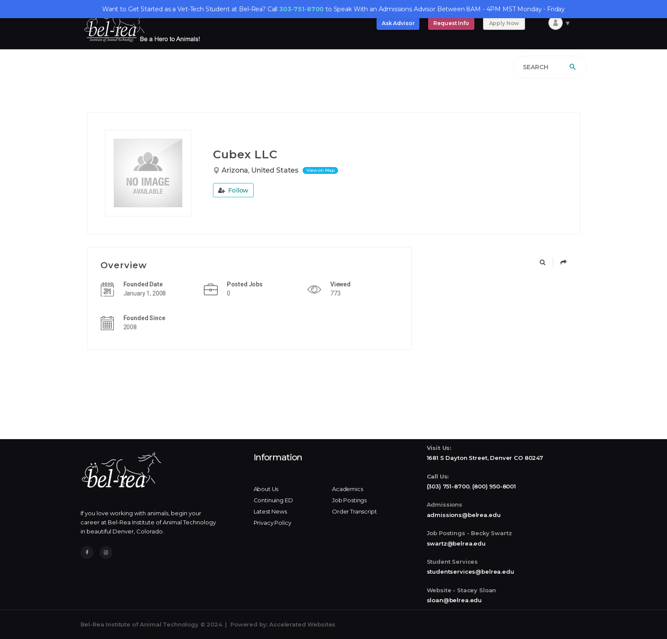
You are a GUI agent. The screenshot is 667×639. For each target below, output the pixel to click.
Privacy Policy (272, 522)
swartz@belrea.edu (456, 543)
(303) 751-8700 (448, 486)
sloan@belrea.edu (454, 600)
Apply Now (504, 23)
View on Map (320, 170)
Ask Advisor (398, 23)
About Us (266, 488)
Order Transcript (354, 511)
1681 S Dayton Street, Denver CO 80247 (485, 457)
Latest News (270, 511)
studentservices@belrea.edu (470, 571)
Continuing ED (273, 500)
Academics (347, 488)
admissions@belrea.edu (464, 514)
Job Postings (349, 500)
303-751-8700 (301, 9)
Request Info (451, 23)
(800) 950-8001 (494, 486)
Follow (233, 190)
